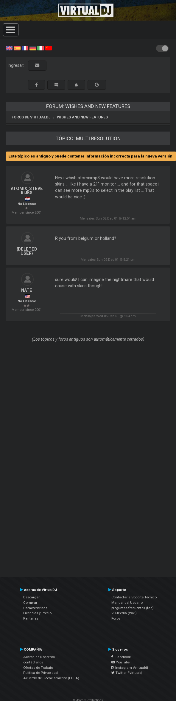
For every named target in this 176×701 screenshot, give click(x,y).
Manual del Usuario (127, 602)
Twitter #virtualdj (127, 673)
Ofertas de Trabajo (38, 668)
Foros (115, 618)
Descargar (31, 597)
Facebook (121, 657)
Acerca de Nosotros (39, 657)
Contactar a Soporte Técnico (134, 597)
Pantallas (30, 618)
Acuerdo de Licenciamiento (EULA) (51, 678)
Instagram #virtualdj (129, 668)
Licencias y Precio (37, 613)
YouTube (120, 662)
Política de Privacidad (40, 673)
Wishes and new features (82, 117)
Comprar (30, 602)
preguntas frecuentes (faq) (132, 608)
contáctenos (33, 662)
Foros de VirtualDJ (31, 117)
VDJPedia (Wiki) (124, 613)
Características (35, 608)
